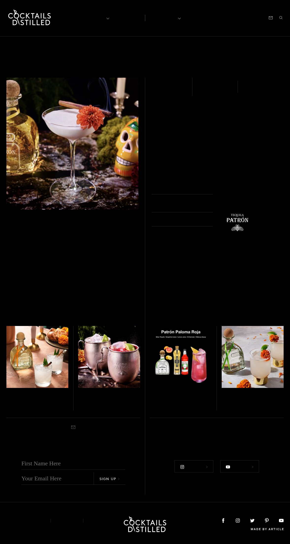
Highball (23, 409)
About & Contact (24, 520)
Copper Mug (98, 409)
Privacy (67, 520)
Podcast (239, 17)
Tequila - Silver (88, 394)
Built (225, 409)
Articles (127, 17)
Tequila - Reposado (19, 394)
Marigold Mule (244, 401)
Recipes (162, 17)
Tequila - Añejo (170, 90)
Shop (223, 17)
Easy (203, 90)
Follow (194, 467)
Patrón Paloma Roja (179, 401)
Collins (165, 409)
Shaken (253, 90)
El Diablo (92, 401)
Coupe (229, 188)
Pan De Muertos (30, 401)
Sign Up (110, 479)
